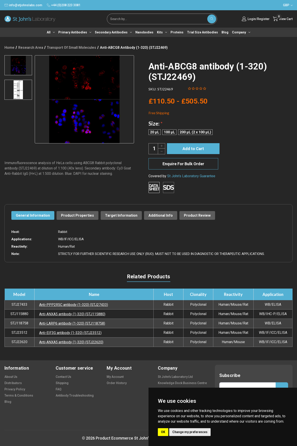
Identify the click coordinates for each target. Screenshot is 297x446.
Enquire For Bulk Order (183, 163)
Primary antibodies (74, 32)
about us (10, 377)
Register (263, 19)
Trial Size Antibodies (202, 32)
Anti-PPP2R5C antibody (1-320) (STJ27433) (73, 305)
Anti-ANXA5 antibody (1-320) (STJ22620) (71, 342)
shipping (62, 383)
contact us (63, 377)
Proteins (177, 32)
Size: (155, 123)
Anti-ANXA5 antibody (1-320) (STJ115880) (72, 314)
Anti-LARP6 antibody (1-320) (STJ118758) (72, 323)
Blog (225, 32)
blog (7, 401)
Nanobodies (144, 32)
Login (252, 19)
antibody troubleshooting (75, 395)
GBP (288, 5)
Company (241, 32)
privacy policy (14, 389)
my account (115, 377)
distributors (13, 383)
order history (117, 383)
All (51, 32)
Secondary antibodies (113, 32)
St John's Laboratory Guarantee (191, 176)
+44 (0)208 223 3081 (63, 5)
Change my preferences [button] (189, 432)
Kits (162, 32)
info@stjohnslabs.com (23, 5)
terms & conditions (18, 395)
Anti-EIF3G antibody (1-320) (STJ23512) (70, 333)
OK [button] (163, 432)
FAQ (58, 389)
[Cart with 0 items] (283, 18)
